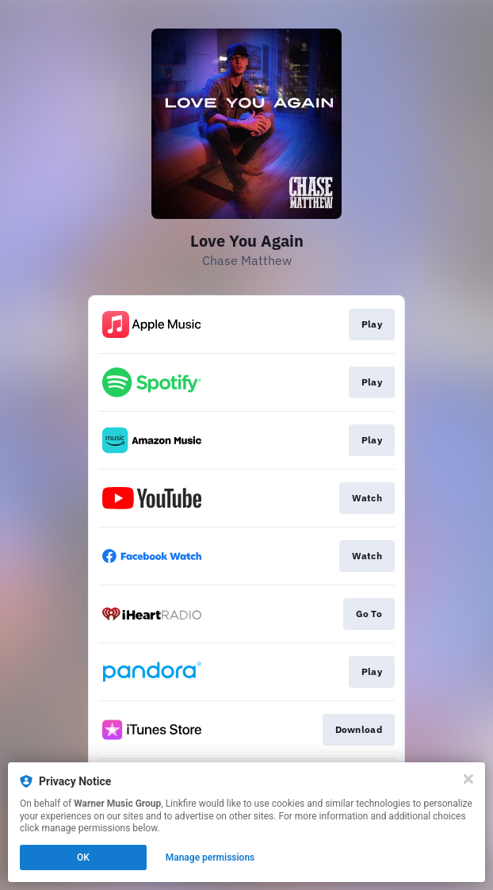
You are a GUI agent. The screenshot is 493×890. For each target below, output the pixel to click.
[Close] (468, 779)
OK (83, 857)
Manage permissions (210, 857)
